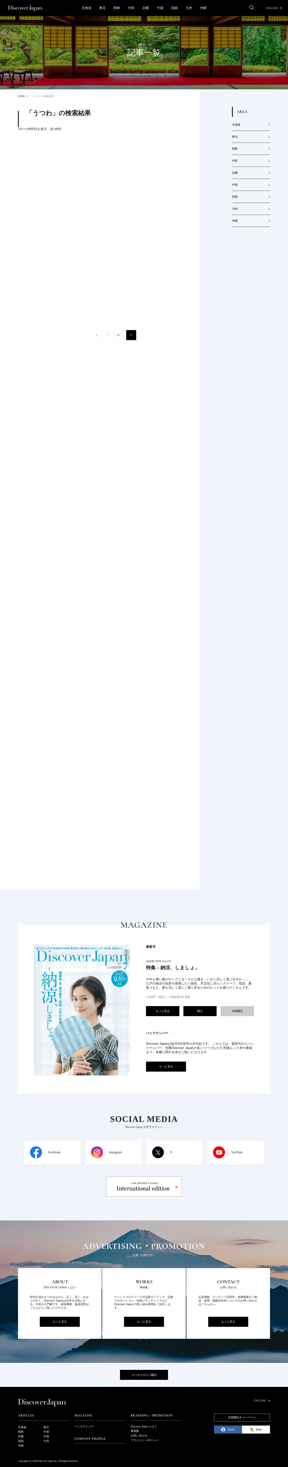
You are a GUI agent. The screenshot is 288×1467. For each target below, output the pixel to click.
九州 (189, 8)
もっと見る (163, 1011)
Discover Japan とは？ (144, 1426)
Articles (26, 1416)
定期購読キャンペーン (242, 1417)
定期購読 (237, 1011)
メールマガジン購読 (144, 1374)
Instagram (115, 1152)
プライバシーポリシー (145, 1440)
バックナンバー (84, 1426)
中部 (131, 8)
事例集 (135, 1431)
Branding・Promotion (152, 1416)
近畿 (145, 8)
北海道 (86, 8)
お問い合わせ (139, 1435)
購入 (200, 1011)
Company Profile (90, 1439)
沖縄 (203, 8)
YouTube (237, 1152)
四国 (174, 8)
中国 (160, 8)
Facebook (54, 1152)
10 (118, 335)
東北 (102, 8)
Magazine (83, 1416)
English (274, 8)
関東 (117, 8)
